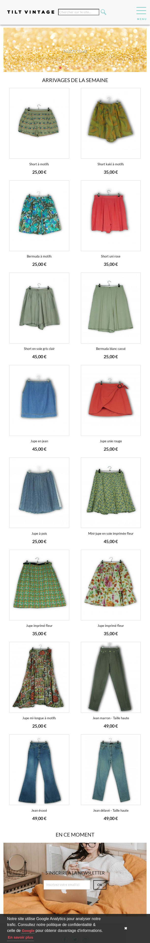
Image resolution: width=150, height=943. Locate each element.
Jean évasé (39, 810)
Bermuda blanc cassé (111, 349)
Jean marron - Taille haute (111, 718)
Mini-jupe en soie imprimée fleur (110, 533)
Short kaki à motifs (111, 164)
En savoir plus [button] (20, 937)
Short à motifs (39, 164)
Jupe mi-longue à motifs (39, 718)
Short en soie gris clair (39, 349)
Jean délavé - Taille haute (111, 810)
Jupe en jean (39, 441)
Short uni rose (110, 256)
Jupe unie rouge (111, 441)
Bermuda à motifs (39, 256)
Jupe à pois (39, 533)
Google (28, 930)
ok (99, 885)
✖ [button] (125, 928)
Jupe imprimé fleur (39, 626)
